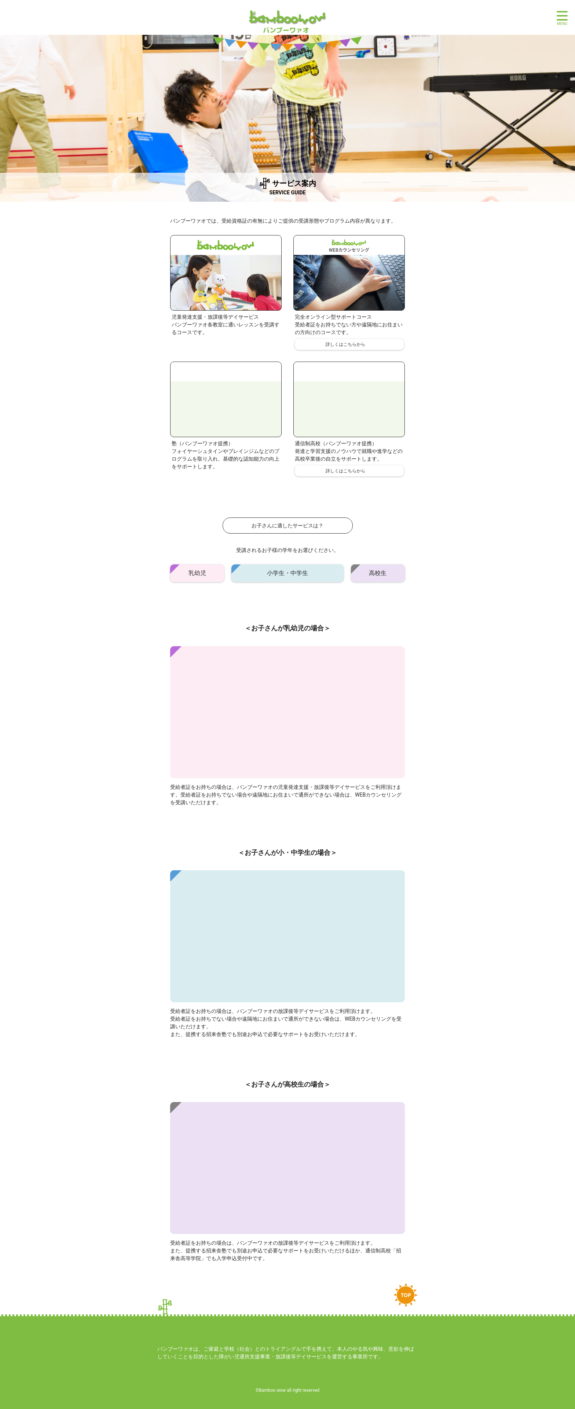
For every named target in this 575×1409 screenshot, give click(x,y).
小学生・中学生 (287, 573)
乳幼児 (197, 573)
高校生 (378, 573)
